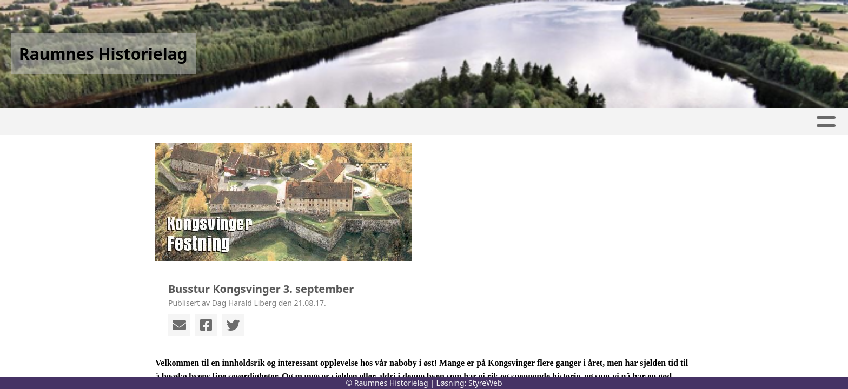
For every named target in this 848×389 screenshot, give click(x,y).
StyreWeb (485, 383)
